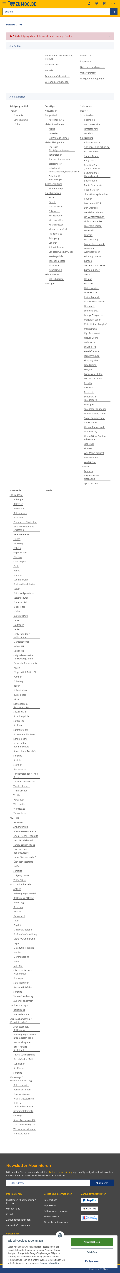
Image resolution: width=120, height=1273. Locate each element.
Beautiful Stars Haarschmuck (92, 174)
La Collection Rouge (94, 301)
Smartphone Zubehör (24, 751)
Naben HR (18, 646)
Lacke (16, 620)
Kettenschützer (21, 597)
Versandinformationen (57, 81)
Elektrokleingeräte (54, 142)
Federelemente (21, 534)
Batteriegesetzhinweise (92, 67)
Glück (87, 274)
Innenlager (19, 575)
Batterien (53, 133)
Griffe (16, 566)
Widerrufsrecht (88, 72)
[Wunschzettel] (96, 3)
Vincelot (88, 448)
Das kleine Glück (92, 203)
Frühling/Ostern (92, 256)
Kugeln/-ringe (20, 615)
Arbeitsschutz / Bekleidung (21, 1028)
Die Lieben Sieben (93, 212)
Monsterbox (90, 328)
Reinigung (54, 238)
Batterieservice (21, 1085)
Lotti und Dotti (91, 310)
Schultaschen (87, 115)
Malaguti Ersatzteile (23, 947)
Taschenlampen (21, 786)
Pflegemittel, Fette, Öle (25, 672)
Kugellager (19, 1063)
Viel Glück (89, 443)
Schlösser (18, 725)
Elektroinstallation (54, 124)
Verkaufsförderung (23, 996)
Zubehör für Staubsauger (55, 178)
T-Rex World (90, 422)
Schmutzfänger (21, 729)
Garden (88, 260)
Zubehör (88, 133)
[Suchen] (56, 11)
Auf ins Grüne (91, 155)
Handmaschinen (22, 1089)
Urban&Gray (90, 431)
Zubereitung (55, 269)
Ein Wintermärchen (94, 216)
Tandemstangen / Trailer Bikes (26, 775)
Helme (16, 570)
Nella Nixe (89, 342)
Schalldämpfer (21, 982)
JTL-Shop (104, 1269)
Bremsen (18, 517)
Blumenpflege (56, 188)
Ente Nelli (89, 230)
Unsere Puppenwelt (94, 427)
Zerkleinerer (55, 163)
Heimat (88, 278)
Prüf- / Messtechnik (23, 1098)
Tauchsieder (55, 154)
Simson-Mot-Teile (22, 987)
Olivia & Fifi (90, 346)
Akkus (52, 128)
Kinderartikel (20, 602)
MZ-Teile (17, 965)
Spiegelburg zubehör (95, 408)
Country (88, 198)
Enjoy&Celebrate (92, 225)
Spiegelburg (86, 137)
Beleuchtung (20, 513)
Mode (49, 490)
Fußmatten (54, 211)
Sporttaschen (91, 483)
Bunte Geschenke (93, 185)
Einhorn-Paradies (93, 221)
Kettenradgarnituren (24, 593)
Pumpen (17, 676)
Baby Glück (90, 160)
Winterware (19, 879)
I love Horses (90, 292)
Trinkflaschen (20, 790)
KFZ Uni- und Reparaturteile (21, 851)
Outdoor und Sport (20, 1005)
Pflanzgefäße (55, 233)
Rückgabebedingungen (92, 78)
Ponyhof (88, 369)
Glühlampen (19, 561)
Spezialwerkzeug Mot (24, 1124)
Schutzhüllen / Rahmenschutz (21, 745)
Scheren (53, 242)
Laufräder (18, 624)
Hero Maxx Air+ (92, 124)
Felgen (16, 538)
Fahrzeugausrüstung (24, 844)
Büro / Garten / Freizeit (25, 831)
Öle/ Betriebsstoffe (23, 861)
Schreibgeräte (56, 278)
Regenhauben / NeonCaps (92, 477)
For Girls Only (91, 239)
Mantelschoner (21, 641)
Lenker (16, 629)
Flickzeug (18, 543)
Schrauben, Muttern (24, 734)
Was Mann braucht (94, 452)
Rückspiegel (19, 694)
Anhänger (18, 499)
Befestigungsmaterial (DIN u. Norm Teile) (24, 1036)
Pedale (16, 667)
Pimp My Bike (91, 360)
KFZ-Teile (14, 817)
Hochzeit (88, 283)
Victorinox (54, 265)
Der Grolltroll (91, 207)
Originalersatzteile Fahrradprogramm (23, 657)
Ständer (17, 764)
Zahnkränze (19, 813)
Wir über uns (52, 64)
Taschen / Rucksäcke (24, 781)
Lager (16, 943)
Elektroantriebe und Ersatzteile (23, 528)
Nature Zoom (91, 337)
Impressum (86, 61)
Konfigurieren (91, 1261)
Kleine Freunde (92, 297)
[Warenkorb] (109, 3)
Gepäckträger (20, 552)
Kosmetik (18, 115)
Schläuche (18, 720)
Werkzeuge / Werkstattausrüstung (21, 1079)
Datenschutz (86, 55)
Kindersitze (19, 606)
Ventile (17, 795)
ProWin (13, 110)
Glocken (17, 557)
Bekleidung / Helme (23, 897)
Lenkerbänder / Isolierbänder (21, 635)
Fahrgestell (19, 916)
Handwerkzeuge (21, 1094)
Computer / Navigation (25, 522)
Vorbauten (18, 799)
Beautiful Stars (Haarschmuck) (92, 167)
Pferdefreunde (91, 351)
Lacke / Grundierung (24, 938)
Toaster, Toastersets (59, 159)
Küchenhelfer (56, 220)
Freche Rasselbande (94, 243)
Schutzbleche (20, 738)
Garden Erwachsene (94, 265)
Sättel (16, 699)
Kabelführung (20, 579)
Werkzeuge (19, 808)
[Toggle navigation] (4, 2)
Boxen (52, 197)
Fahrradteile (16, 494)
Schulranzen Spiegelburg (90, 398)
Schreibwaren (52, 274)
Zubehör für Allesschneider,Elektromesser (64, 170)
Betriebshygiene (21, 1042)
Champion (89, 119)
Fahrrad (88, 234)
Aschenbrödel (91, 151)
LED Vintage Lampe (59, 137)
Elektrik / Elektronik (23, 840)
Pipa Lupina (90, 364)
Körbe (16, 611)
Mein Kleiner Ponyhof (95, 324)
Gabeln (17, 547)
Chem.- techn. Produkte (25, 835)
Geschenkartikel (53, 183)
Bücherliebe (90, 180)
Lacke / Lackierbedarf (24, 857)
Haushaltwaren (53, 192)
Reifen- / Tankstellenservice (23, 1105)
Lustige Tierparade (94, 315)
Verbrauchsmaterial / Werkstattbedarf (21, 1020)
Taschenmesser (57, 260)
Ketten (16, 588)
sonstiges (50, 283)
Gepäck (17, 925)
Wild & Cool (90, 461)
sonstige (17, 755)
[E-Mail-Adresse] (48, 1183)
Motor (16, 961)
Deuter (84, 110)
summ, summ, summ (95, 413)
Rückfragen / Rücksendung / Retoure (60, 57)
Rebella (88, 383)
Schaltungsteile (21, 716)
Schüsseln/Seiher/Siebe (61, 251)
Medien (17, 952)
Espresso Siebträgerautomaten (60, 148)
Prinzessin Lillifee (93, 373)
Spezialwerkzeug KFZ (24, 1120)
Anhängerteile (20, 826)
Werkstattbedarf (21, 1133)
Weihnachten (91, 457)
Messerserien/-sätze (59, 229)
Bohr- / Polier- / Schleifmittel (21, 1048)
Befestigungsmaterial (24, 893)
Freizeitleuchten (21, 1014)
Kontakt (49, 70)
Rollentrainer (20, 690)
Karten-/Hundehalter (24, 584)
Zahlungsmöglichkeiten (57, 76)
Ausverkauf (51, 110)
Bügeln (52, 202)
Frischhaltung (56, 206)
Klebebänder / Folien (24, 1059)
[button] (89, 3)
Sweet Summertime (94, 417)
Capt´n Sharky (91, 189)
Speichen (18, 760)
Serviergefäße (56, 256)
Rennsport (18, 978)
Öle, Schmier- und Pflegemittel (22, 972)
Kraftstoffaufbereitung (25, 934)
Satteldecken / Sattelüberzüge (21, 705)
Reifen (16, 685)
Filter (16, 920)
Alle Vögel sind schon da (97, 146)
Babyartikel (51, 115)
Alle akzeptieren (92, 1242)
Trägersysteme (21, 875)
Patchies (88, 471)
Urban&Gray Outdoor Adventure (95, 438)
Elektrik (17, 911)
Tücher (17, 124)
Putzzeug (18, 681)
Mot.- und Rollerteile (20, 884)
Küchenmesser (56, 224)
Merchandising (21, 956)
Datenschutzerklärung (60, 1172)
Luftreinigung (20, 119)
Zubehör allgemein (23, 1000)
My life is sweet (92, 333)
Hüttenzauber (91, 287)
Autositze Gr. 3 (56, 119)
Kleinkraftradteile (22, 929)
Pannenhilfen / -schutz (25, 663)
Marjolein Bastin (92, 319)
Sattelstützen (20, 711)
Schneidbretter (57, 247)
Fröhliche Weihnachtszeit (92, 250)
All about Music (92, 142)
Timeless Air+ (91, 128)
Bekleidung (19, 508)
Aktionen (18, 822)
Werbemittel (19, 804)
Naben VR (18, 650)
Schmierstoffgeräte (23, 1110)
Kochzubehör (56, 215)
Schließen (92, 1252)
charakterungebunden (96, 194)
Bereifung (18, 902)
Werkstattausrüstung (24, 1129)
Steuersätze (19, 769)
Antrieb (17, 888)
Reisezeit (88, 387)
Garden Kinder (92, 269)
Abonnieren (102, 1182)
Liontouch (89, 306)
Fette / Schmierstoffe (24, 1054)
